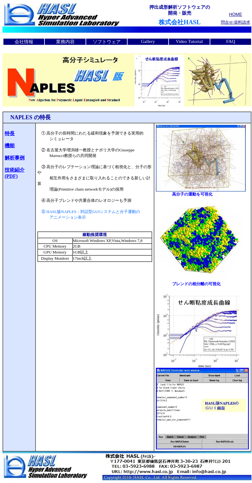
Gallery (148, 41)
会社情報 (24, 41)
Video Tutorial (189, 41)
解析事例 (15, 157)
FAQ (230, 41)
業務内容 (65, 41)
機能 (10, 145)
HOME (235, 14)
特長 (10, 133)
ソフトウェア (107, 41)
